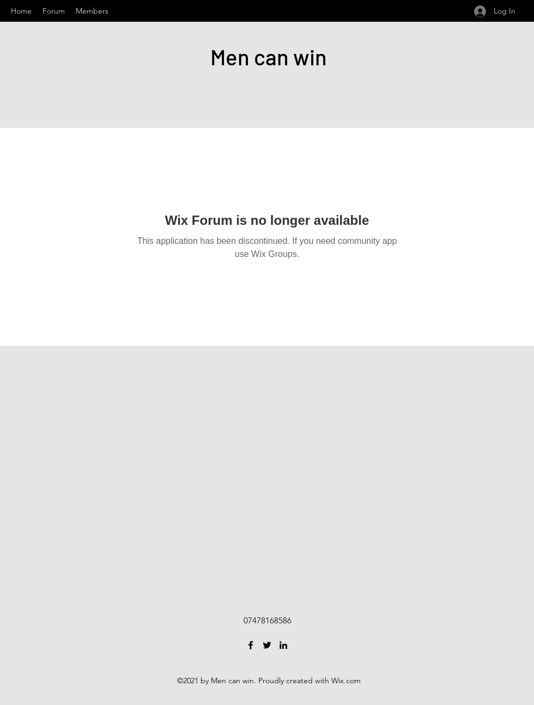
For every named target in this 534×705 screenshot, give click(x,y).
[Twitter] (267, 645)
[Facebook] (250, 645)
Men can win (268, 57)
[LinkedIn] (283, 645)
